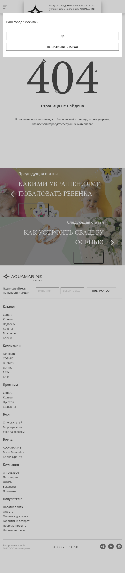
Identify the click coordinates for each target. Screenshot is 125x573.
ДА (62, 36)
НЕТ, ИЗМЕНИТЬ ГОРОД (62, 47)
